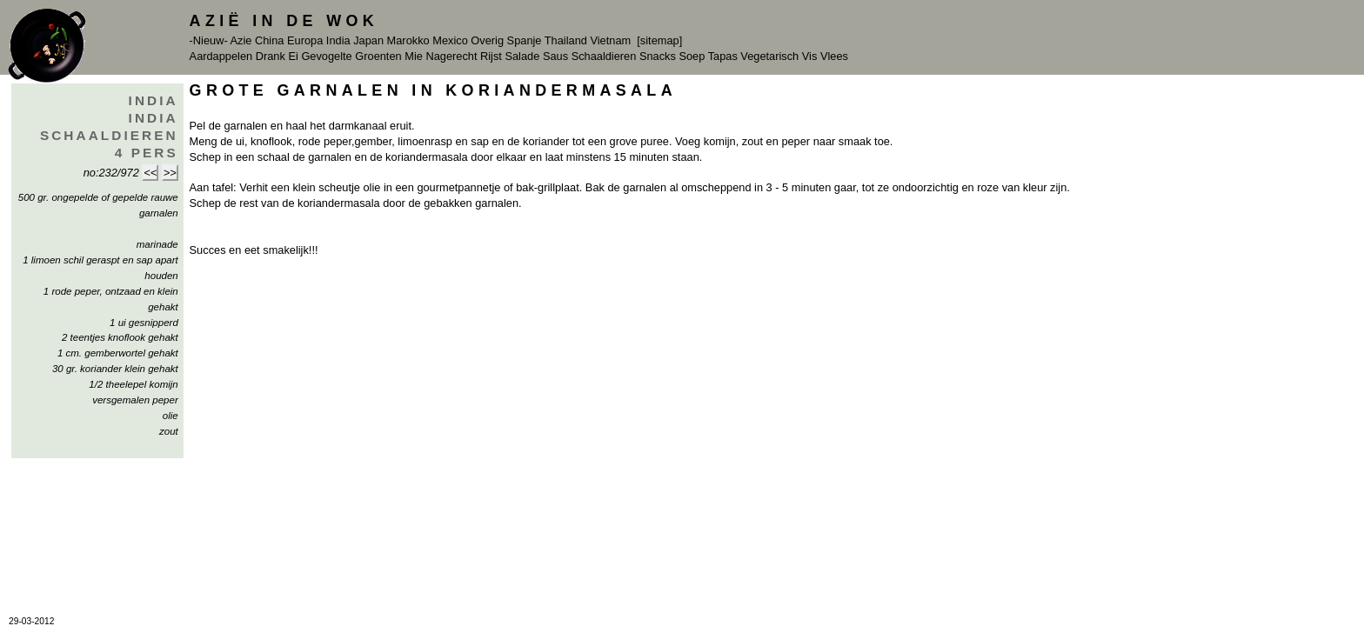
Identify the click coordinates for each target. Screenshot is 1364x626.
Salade (522, 56)
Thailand (566, 40)
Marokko (408, 40)
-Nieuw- (209, 40)
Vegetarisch (769, 56)
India (338, 40)
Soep (692, 56)
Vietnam (610, 40)
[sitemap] (659, 40)
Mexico (450, 40)
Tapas (723, 56)
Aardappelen (221, 56)
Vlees (834, 56)
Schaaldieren (604, 56)
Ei (293, 56)
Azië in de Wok (284, 21)
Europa (305, 40)
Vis (810, 56)
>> (170, 172)
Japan (368, 40)
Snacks (657, 56)
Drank (270, 56)
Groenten (378, 56)
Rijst (491, 56)
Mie (414, 56)
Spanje (524, 40)
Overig (487, 40)
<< (150, 172)
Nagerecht (451, 56)
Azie (241, 40)
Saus (555, 56)
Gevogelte (326, 56)
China (269, 40)
